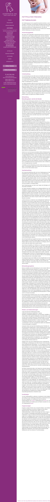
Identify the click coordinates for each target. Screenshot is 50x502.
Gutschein (9, 56)
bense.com (36, 500)
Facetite (33, 400)
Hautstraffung (10, 44)
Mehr (14, 91)
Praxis (9, 20)
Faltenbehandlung (9, 43)
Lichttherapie (9, 39)
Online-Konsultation (9, 69)
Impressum (40, 500)
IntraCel (45, 400)
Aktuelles (9, 50)
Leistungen (10, 28)
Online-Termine (10, 66)
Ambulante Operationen (10, 41)
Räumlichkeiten (10, 25)
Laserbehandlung (9, 40)
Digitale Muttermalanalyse (9, 30)
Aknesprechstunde (9, 36)
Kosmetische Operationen (9, 47)
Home (23, 13)
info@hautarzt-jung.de (11, 82)
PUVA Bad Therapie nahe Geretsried (7, 500)
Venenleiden (10, 33)
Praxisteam (10, 22)
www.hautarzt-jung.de (11, 84)
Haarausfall (10, 35)
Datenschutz (9, 61)
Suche (9, 58)
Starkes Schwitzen (9, 37)
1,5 (4, 89)
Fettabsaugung (10, 45)
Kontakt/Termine (9, 53)
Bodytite (31, 403)
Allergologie (9, 32)
